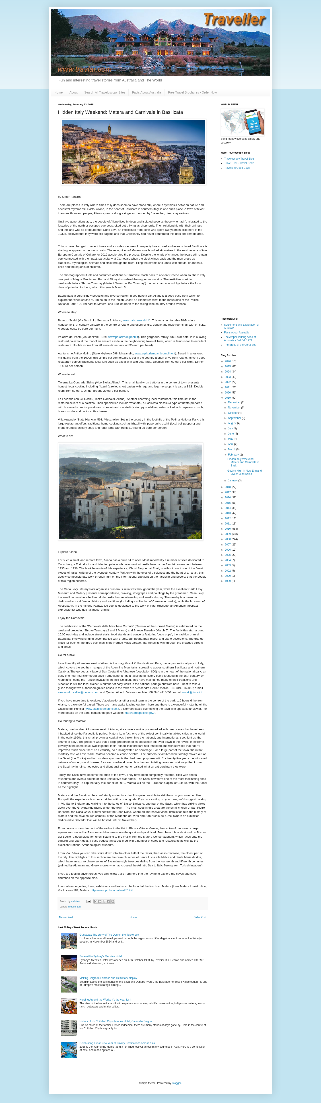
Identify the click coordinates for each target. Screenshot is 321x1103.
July (231, 428)
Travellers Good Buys (237, 167)
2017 (228, 492)
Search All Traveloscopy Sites (104, 92)
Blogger (176, 1083)
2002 (228, 570)
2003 (228, 565)
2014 (228, 508)
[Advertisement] (242, 244)
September (235, 418)
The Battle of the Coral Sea (240, 344)
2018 (228, 487)
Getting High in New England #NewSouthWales (244, 472)
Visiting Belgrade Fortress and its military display (108, 978)
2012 (228, 518)
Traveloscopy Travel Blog (239, 158)
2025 (228, 366)
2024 (228, 371)
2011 (228, 523)
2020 (228, 392)
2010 (228, 528)
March (232, 449)
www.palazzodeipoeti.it (123, 337)
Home (58, 92)
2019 (228, 397)
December (234, 402)
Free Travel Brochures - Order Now (192, 92)
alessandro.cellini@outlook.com (78, 692)
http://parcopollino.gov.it (139, 712)
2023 (228, 377)
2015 (228, 502)
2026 (228, 361)
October (233, 412)
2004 (228, 560)
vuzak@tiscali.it (192, 692)
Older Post (199, 917)
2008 (228, 539)
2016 (228, 497)
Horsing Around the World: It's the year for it (105, 999)
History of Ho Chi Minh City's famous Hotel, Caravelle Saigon (116, 1021)
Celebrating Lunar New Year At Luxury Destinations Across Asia (117, 1043)
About (73, 92)
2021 (228, 387)
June (231, 433)
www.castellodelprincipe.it (102, 708)
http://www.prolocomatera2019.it (112, 890)
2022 (228, 382)
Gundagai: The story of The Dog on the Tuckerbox (109, 934)
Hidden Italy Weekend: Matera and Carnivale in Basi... (243, 462)
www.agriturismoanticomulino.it (155, 353)
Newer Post (66, 917)
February (233, 454)
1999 (228, 581)
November (234, 407)
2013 (228, 513)
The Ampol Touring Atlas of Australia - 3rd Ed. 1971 (240, 338)
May (231, 438)
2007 (228, 544)
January (233, 480)
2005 (228, 554)
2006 (228, 549)
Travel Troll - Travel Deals (239, 163)
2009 (228, 534)
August (232, 423)
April (231, 444)
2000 (228, 575)
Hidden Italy (74, 906)
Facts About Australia (146, 92)
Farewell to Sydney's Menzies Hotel (101, 956)
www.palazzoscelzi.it (136, 320)
